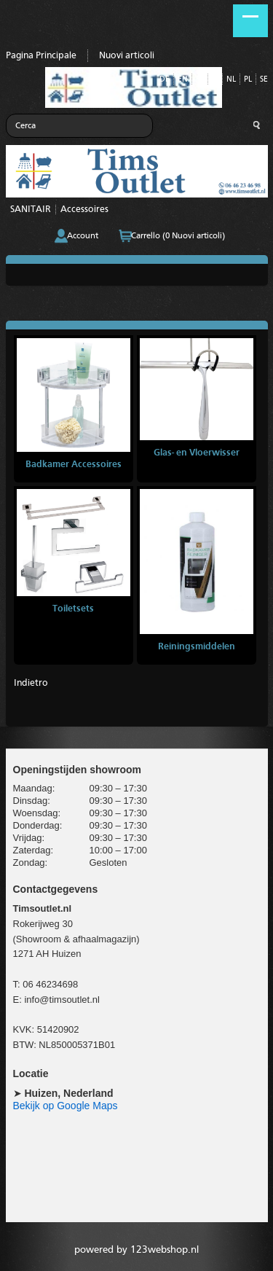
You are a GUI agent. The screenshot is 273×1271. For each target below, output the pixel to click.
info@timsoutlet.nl (62, 999)
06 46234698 (50, 984)
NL (231, 80)
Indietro (31, 683)
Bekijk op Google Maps (65, 1105)
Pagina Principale (41, 55)
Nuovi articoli (126, 55)
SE (264, 80)
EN (183, 80)
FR (200, 80)
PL (248, 80)
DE (164, 80)
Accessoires (84, 209)
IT (215, 80)
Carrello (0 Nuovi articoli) (178, 236)
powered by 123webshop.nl (136, 1250)
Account (82, 236)
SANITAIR (30, 209)
